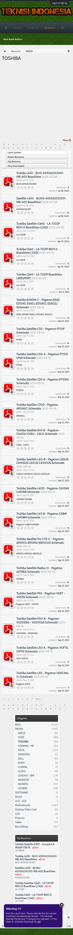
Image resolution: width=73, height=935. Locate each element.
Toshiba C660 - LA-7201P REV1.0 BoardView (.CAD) (33, 896)
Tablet (18, 822)
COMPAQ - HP (26, 745)
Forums (17, 27)
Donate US (33, 27)
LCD (17, 813)
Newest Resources (16, 157)
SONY (21, 762)
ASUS (21, 750)
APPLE (21, 733)
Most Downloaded (16, 166)
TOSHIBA (23, 741)
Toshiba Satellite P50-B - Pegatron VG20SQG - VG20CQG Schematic (37, 620)
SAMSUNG (24, 754)
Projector (20, 817)
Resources (50, 27)
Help (69, 926)
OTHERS (22, 788)
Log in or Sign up (59, 3)
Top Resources (24, 838)
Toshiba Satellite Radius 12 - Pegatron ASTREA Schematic (39, 570)
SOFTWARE (21, 792)
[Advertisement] (36, 100)
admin (19, 180)
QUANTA (23, 783)
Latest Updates (14, 152)
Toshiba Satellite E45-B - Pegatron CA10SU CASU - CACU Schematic (37, 432)
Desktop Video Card (26, 809)
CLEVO (22, 771)
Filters (67, 140)
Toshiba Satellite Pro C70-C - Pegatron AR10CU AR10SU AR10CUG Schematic (40, 541)
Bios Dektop (21, 826)
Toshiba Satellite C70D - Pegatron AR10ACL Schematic (37, 406)
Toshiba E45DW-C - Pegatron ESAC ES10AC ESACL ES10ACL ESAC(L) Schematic (38, 303)
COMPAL (23, 767)
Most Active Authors (13, 39)
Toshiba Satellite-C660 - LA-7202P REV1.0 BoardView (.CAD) (34, 884)
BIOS (18, 724)
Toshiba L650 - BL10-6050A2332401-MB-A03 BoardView (36, 858)
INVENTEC (24, 779)
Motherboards (22, 805)
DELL (21, 758)
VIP (39, 921)
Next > (38, 699)
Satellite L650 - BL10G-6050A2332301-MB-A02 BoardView (35, 869)
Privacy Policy (66, 930)
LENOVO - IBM (26, 775)
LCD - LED (20, 801)
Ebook (18, 796)
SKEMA (19, 728)
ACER (21, 737)
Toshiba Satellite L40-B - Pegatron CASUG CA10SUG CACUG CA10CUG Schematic (42, 461)
